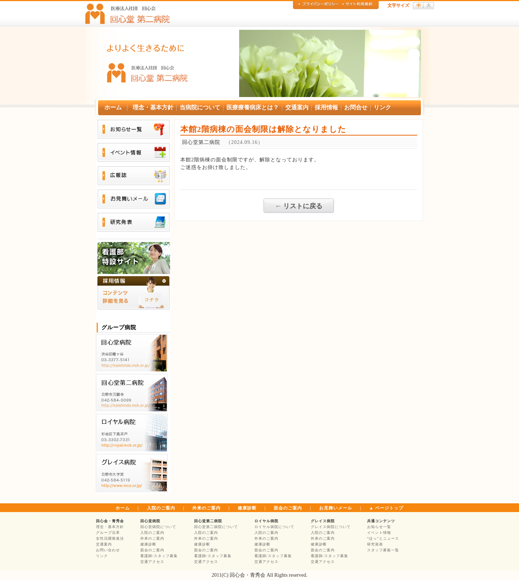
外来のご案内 (206, 508)
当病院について (200, 107)
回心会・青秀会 (110, 521)
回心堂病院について (158, 527)
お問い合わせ (108, 550)
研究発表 (375, 544)
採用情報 (326, 107)
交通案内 (297, 107)
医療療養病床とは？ (252, 107)
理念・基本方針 (153, 107)
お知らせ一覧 (379, 527)
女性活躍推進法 (110, 538)
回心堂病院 (150, 521)
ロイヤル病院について (274, 527)
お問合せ (355, 107)
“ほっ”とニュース (383, 538)
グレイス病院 (323, 521)
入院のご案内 (161, 508)
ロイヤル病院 (266, 521)
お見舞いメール (335, 508)
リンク (382, 107)
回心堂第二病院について (216, 527)
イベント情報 (379, 533)
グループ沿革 (108, 533)
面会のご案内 (288, 508)
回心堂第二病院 (208, 521)
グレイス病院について (331, 527)
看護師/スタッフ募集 (159, 556)
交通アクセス (152, 562)
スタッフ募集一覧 (383, 550)
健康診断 (247, 508)
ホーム (113, 107)
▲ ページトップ (386, 508)
